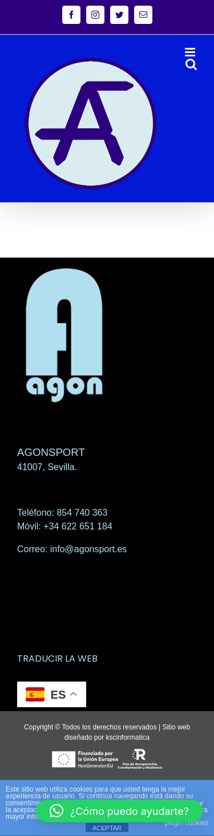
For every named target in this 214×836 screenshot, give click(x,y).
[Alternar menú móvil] (191, 52)
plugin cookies (186, 823)
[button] (119, 811)
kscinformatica (128, 737)
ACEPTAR (107, 828)
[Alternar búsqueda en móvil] (191, 64)
